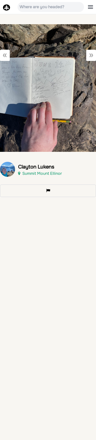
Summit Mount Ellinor (40, 173)
